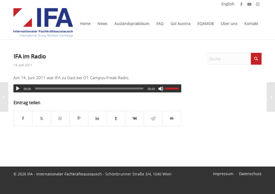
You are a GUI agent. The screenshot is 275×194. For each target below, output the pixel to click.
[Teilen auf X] (41, 118)
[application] (97, 88)
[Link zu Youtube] (249, 4)
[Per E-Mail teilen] (171, 118)
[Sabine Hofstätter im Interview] (4, 97)
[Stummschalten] (161, 88)
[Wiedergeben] (17, 88)
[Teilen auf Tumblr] (116, 118)
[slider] (89, 88)
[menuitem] (226, 4)
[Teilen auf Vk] (134, 118)
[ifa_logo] (43, 23)
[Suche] (235, 59)
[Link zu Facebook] (241, 4)
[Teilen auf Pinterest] (79, 118)
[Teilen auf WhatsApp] (60, 118)
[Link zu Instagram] (258, 4)
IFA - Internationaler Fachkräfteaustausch (64, 173)
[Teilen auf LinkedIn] (97, 118)
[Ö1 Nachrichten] (271, 97)
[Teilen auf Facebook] (23, 118)
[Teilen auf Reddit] (153, 118)
